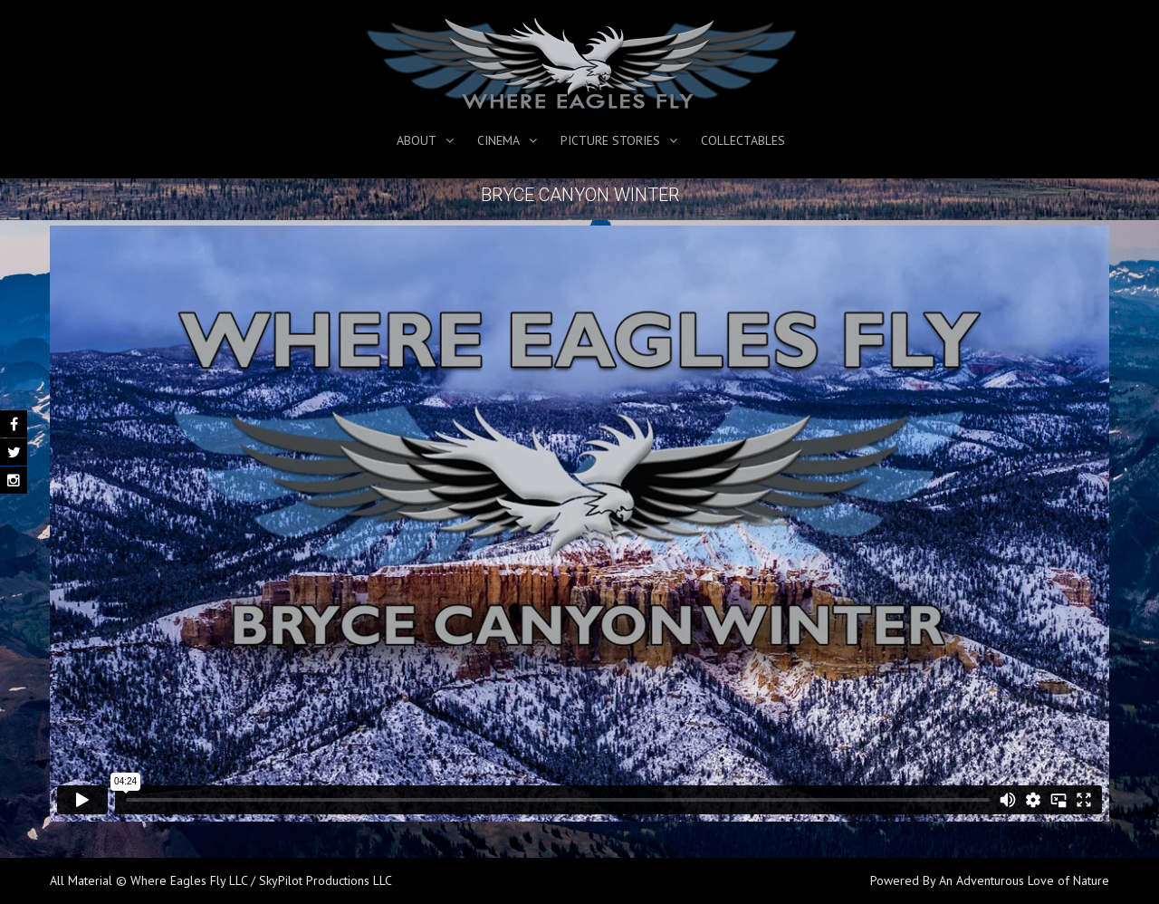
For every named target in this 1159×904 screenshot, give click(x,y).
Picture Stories (610, 140)
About (416, 140)
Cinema (498, 140)
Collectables (743, 140)
